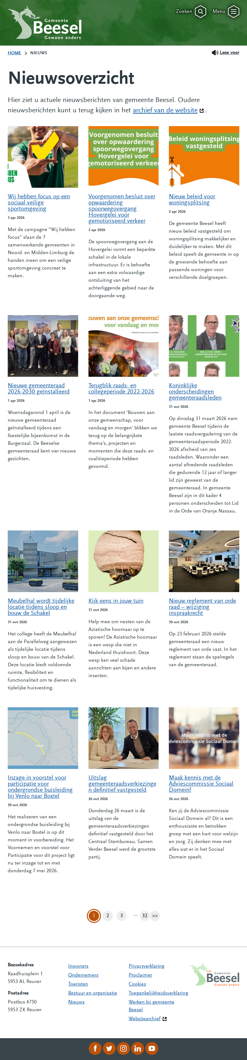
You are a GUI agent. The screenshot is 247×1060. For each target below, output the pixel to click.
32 (146, 916)
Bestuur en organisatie (92, 993)
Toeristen (78, 984)
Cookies (137, 984)
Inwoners (78, 966)
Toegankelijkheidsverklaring (158, 993)
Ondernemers (83, 975)
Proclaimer (140, 975)
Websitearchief (144, 1018)
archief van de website (168, 110)
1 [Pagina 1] (94, 915)
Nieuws (76, 1002)
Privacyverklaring (146, 966)
